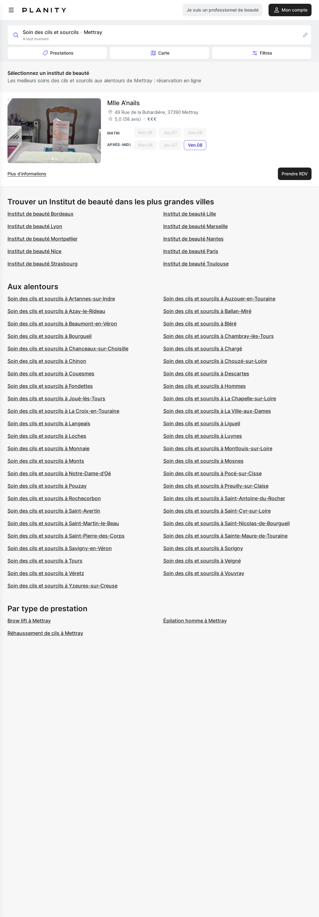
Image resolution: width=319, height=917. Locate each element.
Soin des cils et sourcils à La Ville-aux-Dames (217, 411)
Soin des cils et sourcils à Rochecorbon (54, 498)
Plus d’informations (26, 173)
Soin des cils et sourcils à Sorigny (203, 548)
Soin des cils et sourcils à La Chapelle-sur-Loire (219, 398)
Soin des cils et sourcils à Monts (45, 461)
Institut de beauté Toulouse (196, 264)
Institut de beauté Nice (34, 251)
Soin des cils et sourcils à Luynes (202, 436)
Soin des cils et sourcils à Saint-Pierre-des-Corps (66, 536)
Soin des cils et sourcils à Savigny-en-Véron (59, 548)
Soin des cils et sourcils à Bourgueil (49, 336)
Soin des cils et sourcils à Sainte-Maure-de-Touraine (225, 536)
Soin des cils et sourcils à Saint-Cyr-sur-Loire (217, 511)
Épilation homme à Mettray (195, 620)
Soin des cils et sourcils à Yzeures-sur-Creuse (62, 586)
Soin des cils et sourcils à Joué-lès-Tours (56, 398)
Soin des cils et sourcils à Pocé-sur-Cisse (212, 473)
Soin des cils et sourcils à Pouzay (47, 486)
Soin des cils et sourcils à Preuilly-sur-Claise (216, 486)
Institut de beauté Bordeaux (40, 214)
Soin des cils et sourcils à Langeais (48, 423)
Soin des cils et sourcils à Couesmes (50, 373)
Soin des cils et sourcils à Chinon (46, 361)
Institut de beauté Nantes (193, 239)
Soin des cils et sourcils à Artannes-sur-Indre (61, 298)
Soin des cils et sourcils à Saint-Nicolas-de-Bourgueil (226, 523)
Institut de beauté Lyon (34, 226)
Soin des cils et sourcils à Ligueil (201, 423)
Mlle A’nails (123, 103)
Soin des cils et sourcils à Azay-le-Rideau (56, 311)
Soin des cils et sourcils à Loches (46, 436)
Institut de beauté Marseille (195, 226)
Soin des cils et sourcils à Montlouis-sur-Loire (217, 448)
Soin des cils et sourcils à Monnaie (48, 448)
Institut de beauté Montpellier (42, 239)
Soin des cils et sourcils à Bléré (199, 323)
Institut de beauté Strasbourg (42, 264)
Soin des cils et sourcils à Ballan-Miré (207, 311)
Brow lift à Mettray (29, 620)
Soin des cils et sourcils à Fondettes (50, 386)
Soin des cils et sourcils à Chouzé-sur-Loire (215, 361)
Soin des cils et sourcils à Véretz (45, 573)
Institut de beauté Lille (189, 214)
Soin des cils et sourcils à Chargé (202, 348)
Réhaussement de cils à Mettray (45, 633)
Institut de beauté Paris (190, 251)
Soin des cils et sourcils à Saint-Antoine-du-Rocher (224, 498)
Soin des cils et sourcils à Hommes (204, 386)
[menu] (11, 10)
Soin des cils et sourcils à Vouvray (203, 573)
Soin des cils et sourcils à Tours (45, 561)
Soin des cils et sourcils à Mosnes (203, 461)
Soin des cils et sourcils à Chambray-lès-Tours (218, 336)
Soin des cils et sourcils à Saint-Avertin (53, 511)
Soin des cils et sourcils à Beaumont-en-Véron (62, 323)
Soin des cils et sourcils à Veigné (202, 561)
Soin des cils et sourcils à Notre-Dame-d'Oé (59, 473)
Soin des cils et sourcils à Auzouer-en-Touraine (219, 298)
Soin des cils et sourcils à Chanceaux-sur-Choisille (67, 348)
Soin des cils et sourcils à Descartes (206, 373)
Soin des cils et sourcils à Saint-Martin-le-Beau (63, 523)
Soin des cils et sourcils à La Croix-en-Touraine (63, 411)
